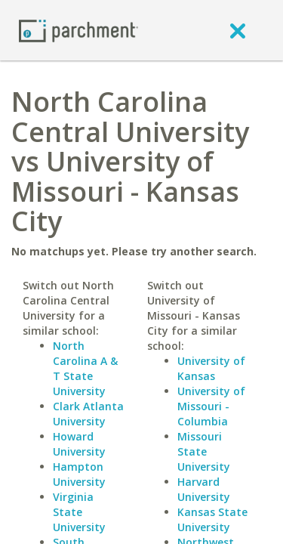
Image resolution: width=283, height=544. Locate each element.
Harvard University (203, 489)
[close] (238, 30)
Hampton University (79, 474)
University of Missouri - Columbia (211, 406)
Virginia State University (79, 512)
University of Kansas (211, 368)
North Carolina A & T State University (85, 368)
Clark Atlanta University (88, 413)
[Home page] (78, 30)
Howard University (79, 444)
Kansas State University (212, 519)
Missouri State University (203, 451)
